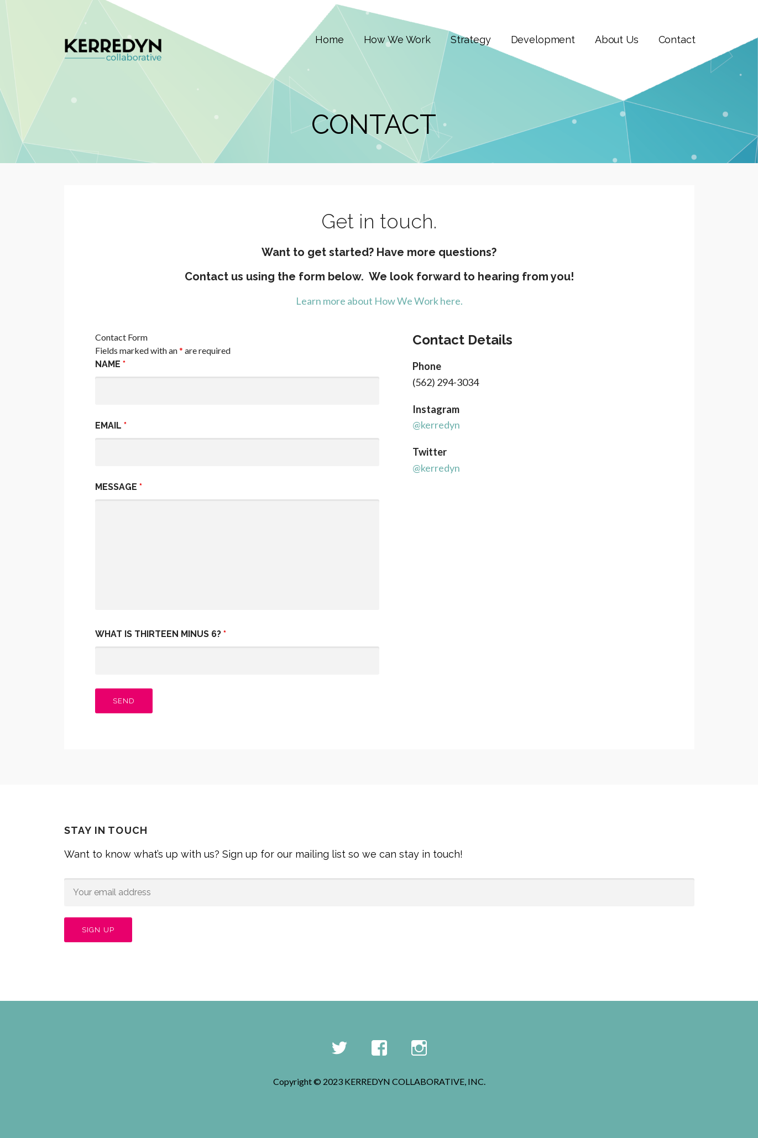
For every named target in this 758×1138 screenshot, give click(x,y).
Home (329, 39)
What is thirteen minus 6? (160, 634)
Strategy (471, 39)
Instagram (419, 1048)
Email (111, 425)
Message (118, 487)
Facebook (379, 1048)
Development (543, 39)
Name (110, 364)
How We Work (397, 39)
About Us (617, 39)
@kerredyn (436, 425)
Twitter (339, 1048)
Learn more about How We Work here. (379, 301)
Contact (677, 39)
